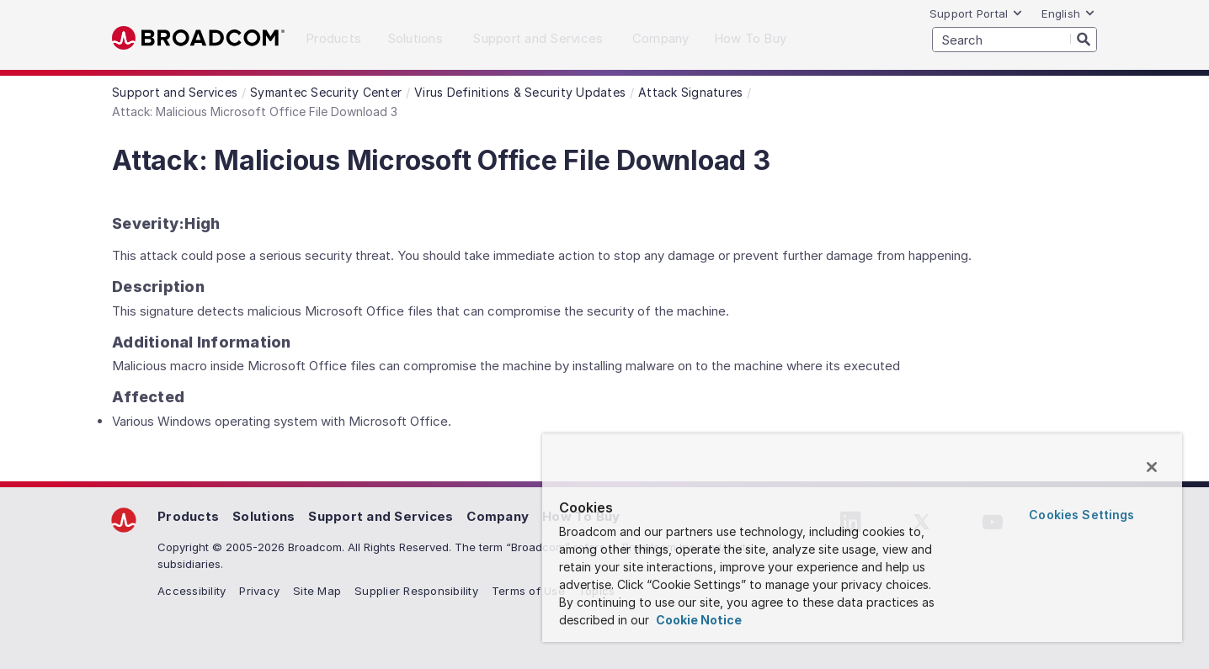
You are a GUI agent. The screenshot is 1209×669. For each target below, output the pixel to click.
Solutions (263, 516)
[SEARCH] (1014, 39)
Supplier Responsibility (416, 590)
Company (497, 516)
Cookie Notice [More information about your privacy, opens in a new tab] (697, 620)
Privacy (259, 590)
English (1068, 13)
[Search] (1083, 39)
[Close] (1151, 467)
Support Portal (976, 13)
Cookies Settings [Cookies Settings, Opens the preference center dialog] (1081, 514)
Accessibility (191, 590)
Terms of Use (528, 590)
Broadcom (198, 38)
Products (188, 516)
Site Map (317, 590)
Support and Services (380, 516)
